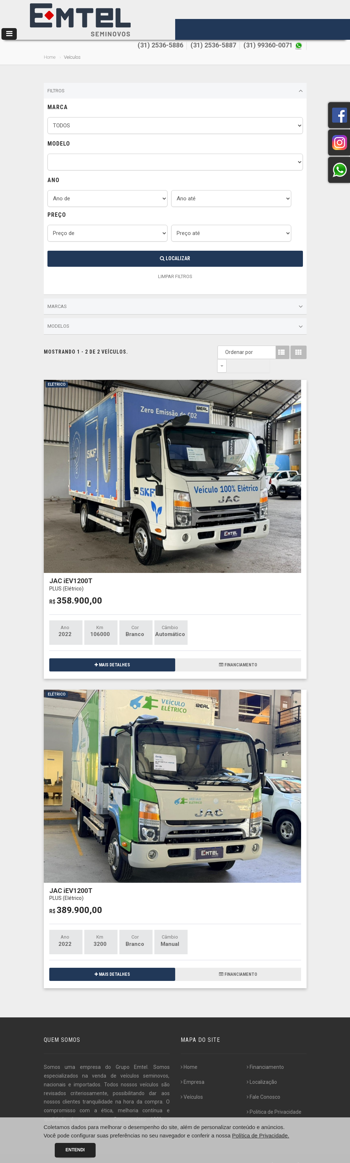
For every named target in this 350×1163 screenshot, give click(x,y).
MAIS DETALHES (112, 651)
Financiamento (265, 1053)
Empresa (192, 1068)
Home (49, 57)
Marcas (175, 306)
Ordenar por (224, 352)
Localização (262, 1068)
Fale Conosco (263, 1083)
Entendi (75, 1149)
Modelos (175, 326)
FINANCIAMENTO (238, 651)
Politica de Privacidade (274, 1098)
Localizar (175, 258)
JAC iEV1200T (70, 570)
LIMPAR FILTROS (175, 276)
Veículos (192, 1083)
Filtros (175, 91)
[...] (126, 1114)
